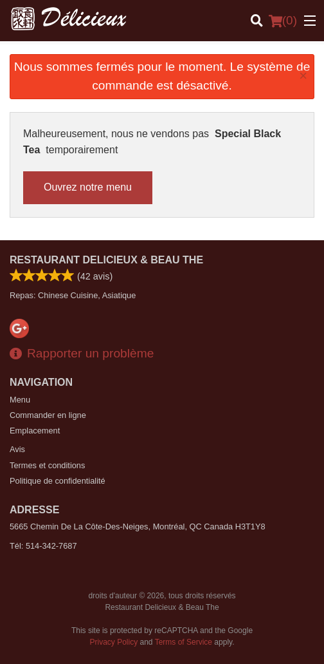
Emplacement (35, 430)
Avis (17, 449)
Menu (20, 399)
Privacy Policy (114, 642)
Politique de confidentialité (57, 481)
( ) (283, 20)
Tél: (43, 546)
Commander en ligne (48, 415)
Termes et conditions (47, 465)
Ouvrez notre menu (88, 187)
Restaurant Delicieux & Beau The (106, 259)
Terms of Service (183, 642)
